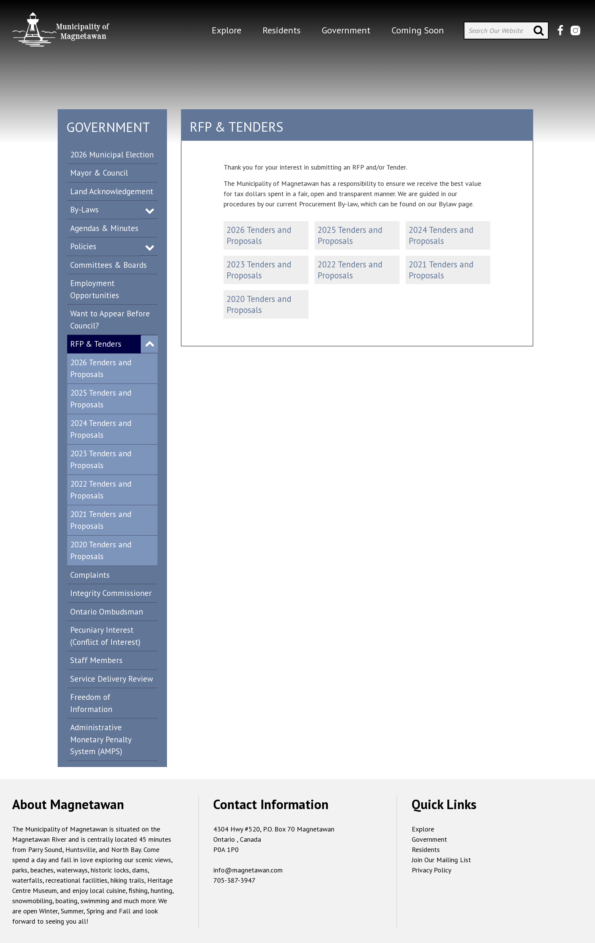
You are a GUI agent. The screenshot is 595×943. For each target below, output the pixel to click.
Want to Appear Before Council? (110, 319)
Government (429, 839)
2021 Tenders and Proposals (100, 520)
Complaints (90, 575)
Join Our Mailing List (441, 859)
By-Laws (84, 209)
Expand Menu (149, 210)
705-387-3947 (234, 880)
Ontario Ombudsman (106, 612)
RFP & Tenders (95, 344)
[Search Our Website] (506, 30)
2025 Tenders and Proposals (100, 399)
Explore (423, 829)
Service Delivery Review (111, 679)
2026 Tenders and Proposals (100, 368)
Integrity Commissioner (111, 593)
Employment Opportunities (94, 289)
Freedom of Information (91, 703)
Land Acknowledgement (111, 191)
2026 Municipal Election (112, 154)
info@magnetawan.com (248, 870)
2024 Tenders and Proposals (100, 429)
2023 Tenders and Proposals (100, 459)
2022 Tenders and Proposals (100, 490)
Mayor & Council (99, 173)
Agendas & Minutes (104, 228)
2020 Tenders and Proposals (100, 550)
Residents (426, 849)
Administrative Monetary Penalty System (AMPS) (101, 739)
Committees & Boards (108, 265)
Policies (83, 246)
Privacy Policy (431, 870)
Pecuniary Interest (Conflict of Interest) (105, 636)
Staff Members (96, 660)
